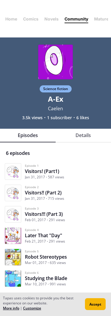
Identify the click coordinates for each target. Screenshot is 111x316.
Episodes (28, 135)
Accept (95, 304)
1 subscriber (59, 117)
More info (11, 308)
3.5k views (32, 117)
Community (76, 18)
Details (83, 135)
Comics (30, 18)
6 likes (82, 117)
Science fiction (55, 88)
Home (11, 18)
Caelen (55, 108)
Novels (51, 18)
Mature (101, 18)
